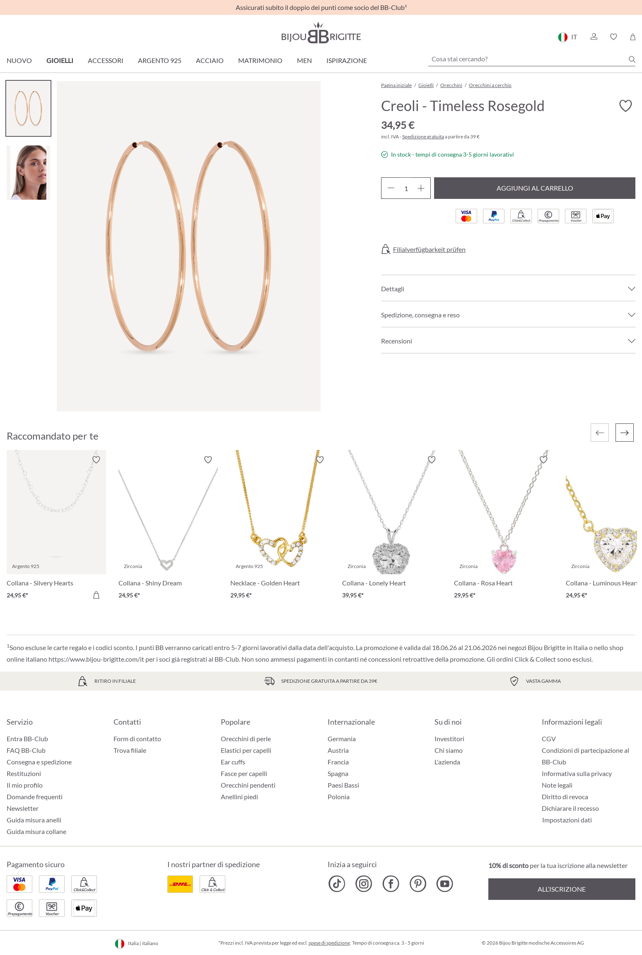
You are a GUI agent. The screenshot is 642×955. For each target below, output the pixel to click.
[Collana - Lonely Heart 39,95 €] (392, 528)
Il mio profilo (25, 785)
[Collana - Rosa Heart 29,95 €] (503, 528)
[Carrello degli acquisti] (632, 37)
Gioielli (59, 60)
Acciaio (210, 60)
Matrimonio (260, 60)
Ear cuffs (233, 762)
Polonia (339, 796)
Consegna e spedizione (39, 762)
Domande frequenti (35, 796)
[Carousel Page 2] (28, 172)
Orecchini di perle (246, 738)
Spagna (338, 773)
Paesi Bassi (343, 785)
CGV (549, 738)
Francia (338, 762)
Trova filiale (129, 750)
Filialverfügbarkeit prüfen (429, 249)
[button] (593, 37)
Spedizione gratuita (423, 136)
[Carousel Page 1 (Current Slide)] (28, 108)
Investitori (449, 738)
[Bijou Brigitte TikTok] (337, 883)
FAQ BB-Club (26, 750)
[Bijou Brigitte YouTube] (444, 883)
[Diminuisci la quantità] (391, 188)
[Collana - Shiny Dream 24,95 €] (168, 528)
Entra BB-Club (27, 738)
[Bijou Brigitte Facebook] (390, 883)
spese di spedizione (329, 943)
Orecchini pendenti (248, 785)
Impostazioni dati (567, 820)
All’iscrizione (562, 889)
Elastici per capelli (246, 750)
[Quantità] (406, 188)
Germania (342, 738)
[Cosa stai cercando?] (531, 58)
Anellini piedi (239, 796)
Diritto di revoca (565, 796)
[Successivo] (624, 432)
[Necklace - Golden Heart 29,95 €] (280, 528)
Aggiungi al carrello (535, 188)
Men (304, 60)
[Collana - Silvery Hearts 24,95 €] (56, 528)
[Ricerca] (632, 59)
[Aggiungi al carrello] (96, 595)
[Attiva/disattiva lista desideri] (625, 106)
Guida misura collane (36, 831)
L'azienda (447, 762)
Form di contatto (137, 738)
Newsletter (23, 808)
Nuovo (19, 60)
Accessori (105, 60)
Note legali (557, 785)
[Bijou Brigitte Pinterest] (417, 883)
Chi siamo (448, 750)
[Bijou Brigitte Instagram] (364, 883)
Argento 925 (159, 60)
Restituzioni (24, 773)
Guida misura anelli (34, 820)
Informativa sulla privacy (577, 773)
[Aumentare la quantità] (421, 188)
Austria (338, 750)
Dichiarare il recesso (570, 808)
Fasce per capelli (244, 773)
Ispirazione (346, 60)
